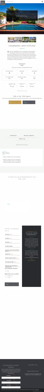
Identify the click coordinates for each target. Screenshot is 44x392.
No (8, 271)
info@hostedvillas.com (31, 260)
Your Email (11, 375)
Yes (8, 270)
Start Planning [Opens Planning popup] (26, 102)
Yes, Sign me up (10, 275)
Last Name (11, 385)
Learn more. (37, 389)
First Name (11, 380)
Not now (9, 277)
